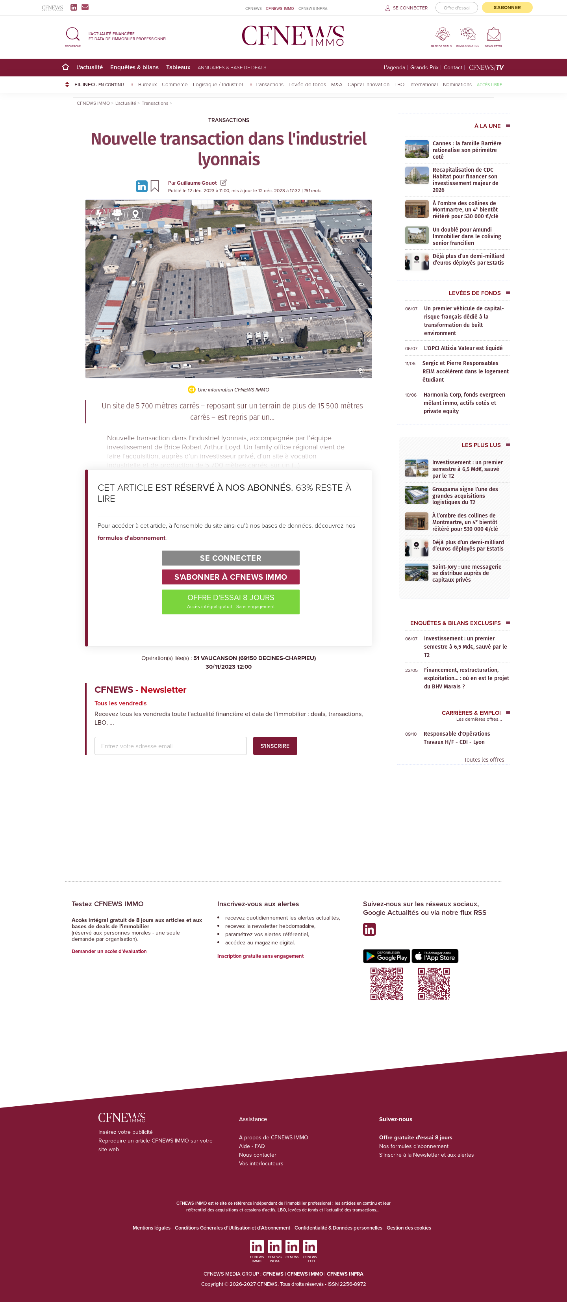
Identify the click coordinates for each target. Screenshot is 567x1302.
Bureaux (147, 84)
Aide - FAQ (252, 1146)
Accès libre (489, 84)
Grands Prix (424, 67)
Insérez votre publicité (125, 1132)
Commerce (175, 84)
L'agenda (394, 67)
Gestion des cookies (409, 1228)
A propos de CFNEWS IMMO (273, 1137)
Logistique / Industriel (219, 84)
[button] (73, 36)
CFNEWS (253, 8)
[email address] (170, 746)
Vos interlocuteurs (261, 1163)
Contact (453, 67)
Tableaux (178, 67)
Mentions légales (151, 1228)
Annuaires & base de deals (232, 67)
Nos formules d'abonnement (413, 1146)
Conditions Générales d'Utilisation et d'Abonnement (232, 1228)
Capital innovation (368, 84)
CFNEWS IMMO (280, 8)
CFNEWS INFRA (313, 8)
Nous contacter (257, 1155)
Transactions (269, 84)
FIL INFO (103, 84)
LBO (399, 84)
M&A (337, 84)
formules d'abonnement (131, 537)
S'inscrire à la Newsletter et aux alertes (426, 1155)
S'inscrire (275, 746)
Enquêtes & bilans (134, 67)
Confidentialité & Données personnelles (338, 1228)
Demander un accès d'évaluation (109, 951)
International (424, 84)
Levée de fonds (307, 84)
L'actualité (89, 67)
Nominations (457, 84)
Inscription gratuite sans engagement (260, 956)
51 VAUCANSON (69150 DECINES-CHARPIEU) (228, 662)
